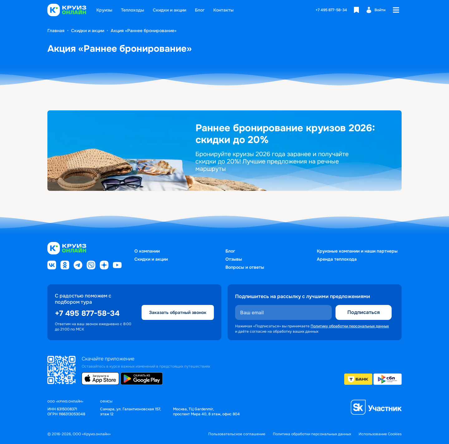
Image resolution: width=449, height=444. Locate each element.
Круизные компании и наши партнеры (357, 251)
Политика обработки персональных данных (312, 434)
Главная (56, 30)
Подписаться (363, 312)
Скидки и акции (169, 10)
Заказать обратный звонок (177, 312)
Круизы (104, 10)
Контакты (223, 10)
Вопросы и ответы (244, 267)
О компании (147, 251)
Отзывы (233, 259)
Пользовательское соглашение (236, 434)
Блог (200, 10)
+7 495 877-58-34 (331, 9)
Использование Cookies (380, 434)
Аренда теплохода (337, 259)
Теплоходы (132, 10)
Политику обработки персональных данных (350, 326)
